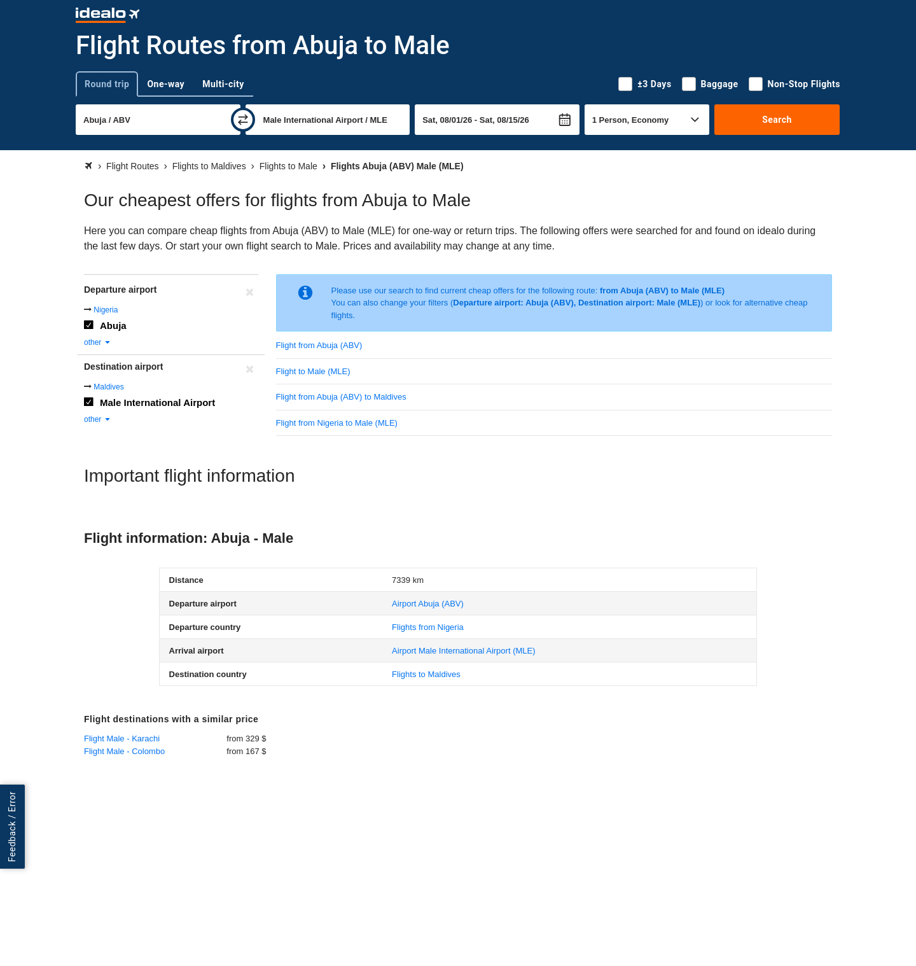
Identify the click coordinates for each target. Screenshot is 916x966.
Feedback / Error (12, 827)
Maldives (108, 386)
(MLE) (463, 650)
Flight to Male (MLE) (313, 371)
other (97, 342)
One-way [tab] (165, 84)
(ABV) (428, 603)
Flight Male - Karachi (122, 738)
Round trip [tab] (107, 84)
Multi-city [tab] (223, 84)
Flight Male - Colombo (124, 751)
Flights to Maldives (426, 674)
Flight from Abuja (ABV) (319, 345)
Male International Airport (157, 402)
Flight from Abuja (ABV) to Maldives (341, 397)
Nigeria (106, 309)
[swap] (243, 120)
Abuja (113, 325)
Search (777, 120)
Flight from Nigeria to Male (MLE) (337, 423)
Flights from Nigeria (428, 627)
